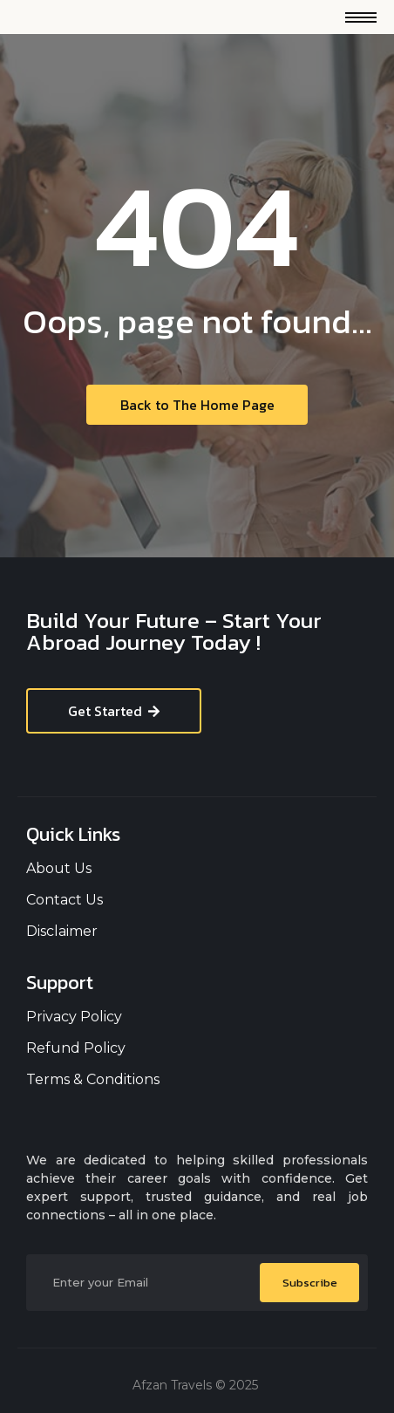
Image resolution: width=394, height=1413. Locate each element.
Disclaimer (62, 931)
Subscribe (309, 1282)
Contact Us (64, 899)
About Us (59, 868)
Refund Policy (76, 1048)
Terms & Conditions (93, 1079)
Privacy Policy (74, 1016)
